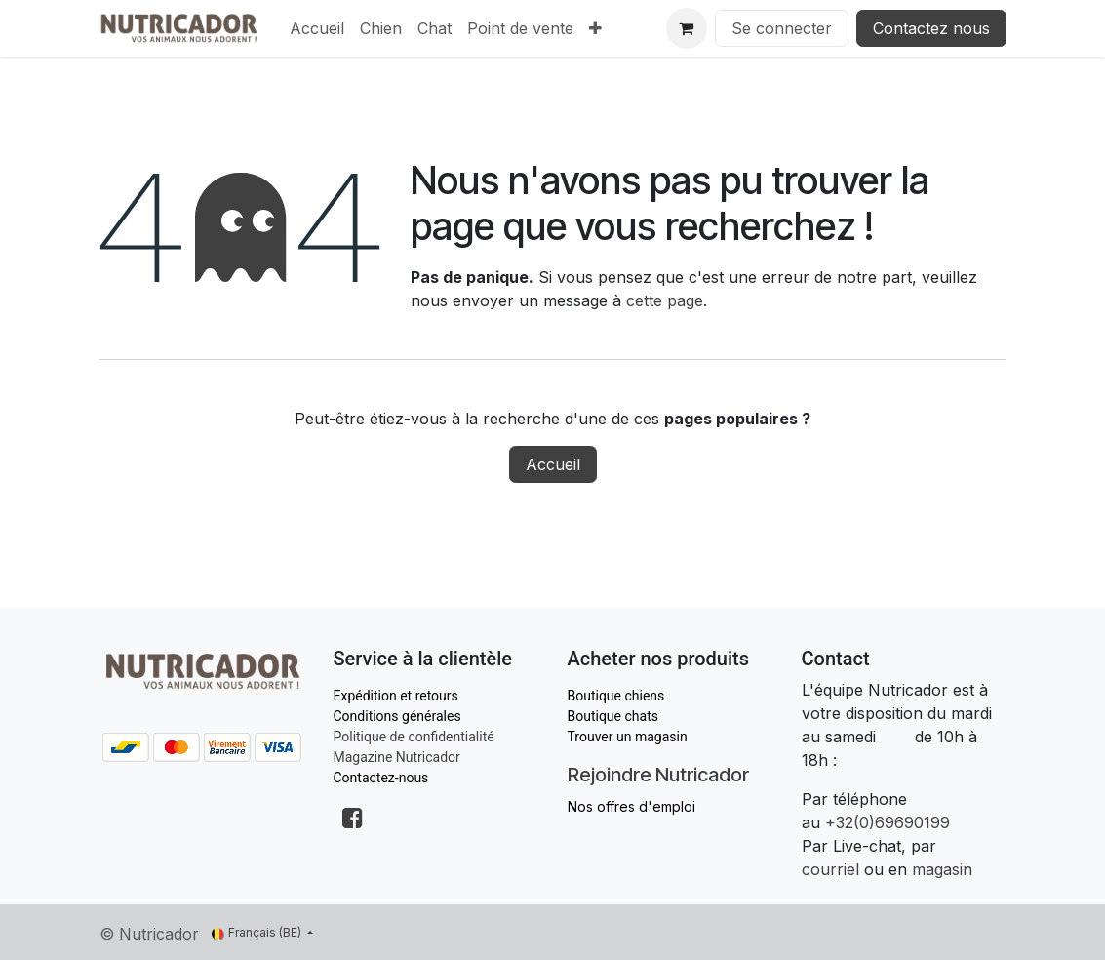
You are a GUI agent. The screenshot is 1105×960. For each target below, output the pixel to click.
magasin (942, 869)
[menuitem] (317, 28)
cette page (664, 300)
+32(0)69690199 (887, 822)
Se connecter (781, 28)
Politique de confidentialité (414, 736)
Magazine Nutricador (397, 757)
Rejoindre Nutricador (658, 774)
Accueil (553, 464)
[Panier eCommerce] (686, 28)
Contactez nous (931, 28)
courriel (830, 869)
